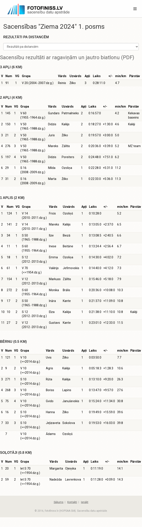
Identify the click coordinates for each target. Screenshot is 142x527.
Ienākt (84, 502)
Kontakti (72, 502)
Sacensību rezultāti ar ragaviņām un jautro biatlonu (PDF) (67, 57)
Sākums (58, 502)
